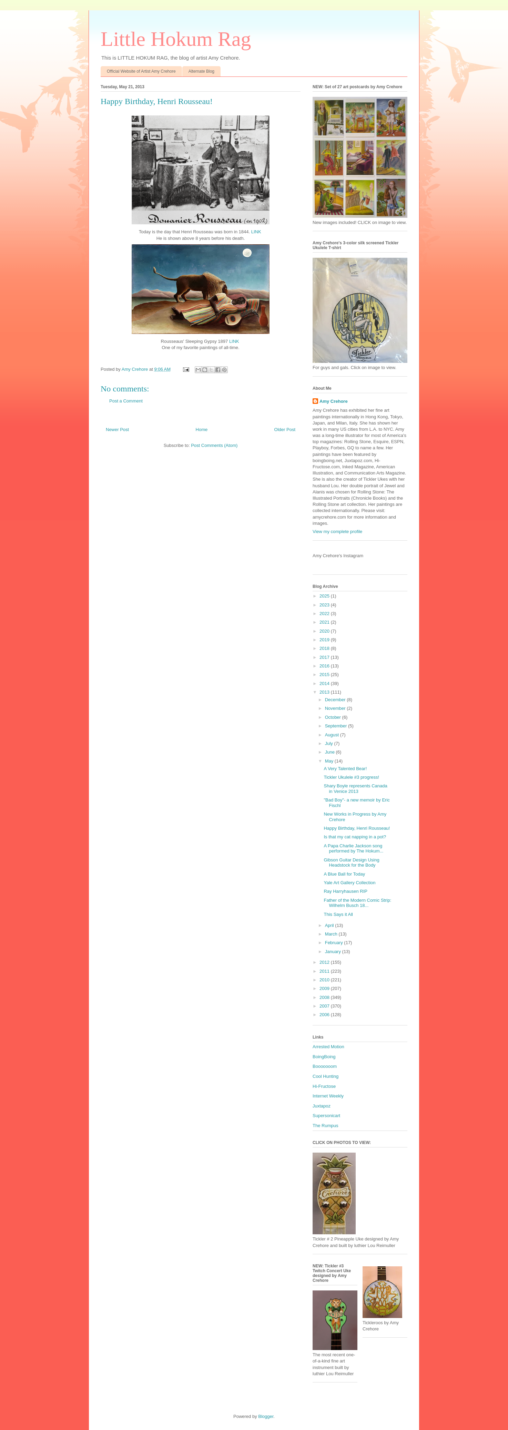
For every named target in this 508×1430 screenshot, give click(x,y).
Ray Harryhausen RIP (345, 891)
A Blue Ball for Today (344, 874)
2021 (325, 622)
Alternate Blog (201, 71)
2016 (325, 665)
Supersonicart (326, 1115)
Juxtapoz (322, 1106)
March (332, 934)
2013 (325, 692)
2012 (325, 962)
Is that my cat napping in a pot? (355, 836)
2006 (325, 1014)
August (332, 734)
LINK (256, 231)
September (336, 725)
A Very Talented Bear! (345, 768)
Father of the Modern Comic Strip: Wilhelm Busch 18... (357, 903)
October (333, 717)
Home (202, 429)
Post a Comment (126, 401)
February (334, 942)
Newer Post (117, 429)
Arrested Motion (328, 1046)
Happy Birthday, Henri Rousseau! (357, 828)
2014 (325, 683)
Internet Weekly (328, 1096)
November (336, 708)
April (330, 925)
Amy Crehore (333, 401)
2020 (325, 631)
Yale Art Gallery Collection (349, 882)
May (330, 761)
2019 (325, 639)
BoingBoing (324, 1056)
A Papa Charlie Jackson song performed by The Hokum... (353, 848)
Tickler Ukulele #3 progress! (351, 777)
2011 (325, 971)
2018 (325, 648)
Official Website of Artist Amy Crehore (141, 71)
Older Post (284, 429)
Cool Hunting (325, 1076)
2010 (325, 979)
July (329, 743)
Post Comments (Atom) (214, 445)
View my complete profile (337, 531)
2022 (325, 613)
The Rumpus (325, 1125)
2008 (325, 997)
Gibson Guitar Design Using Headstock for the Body (351, 862)
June (330, 752)
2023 (325, 604)
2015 (325, 674)
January (333, 951)
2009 (325, 988)
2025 (325, 596)
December (336, 699)
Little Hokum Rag (176, 39)
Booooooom (325, 1066)
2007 (325, 1006)
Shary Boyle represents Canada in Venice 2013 (355, 788)
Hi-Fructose (324, 1086)
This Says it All (338, 914)
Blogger (265, 1416)
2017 (325, 657)
